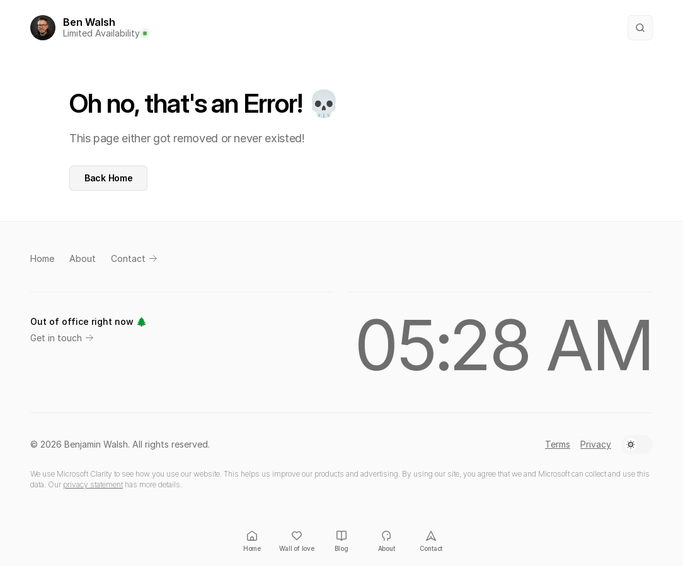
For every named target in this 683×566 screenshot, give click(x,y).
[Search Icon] (640, 27)
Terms (557, 444)
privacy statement (93, 484)
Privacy (595, 444)
